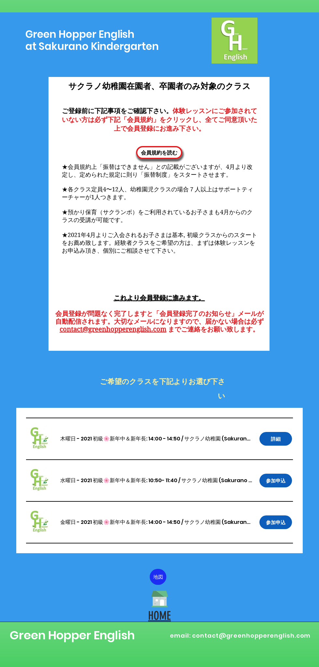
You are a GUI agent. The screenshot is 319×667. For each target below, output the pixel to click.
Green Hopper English (72, 635)
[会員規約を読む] (159, 152)
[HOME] (159, 598)
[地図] (158, 577)
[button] (120, 439)
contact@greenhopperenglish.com (113, 329)
